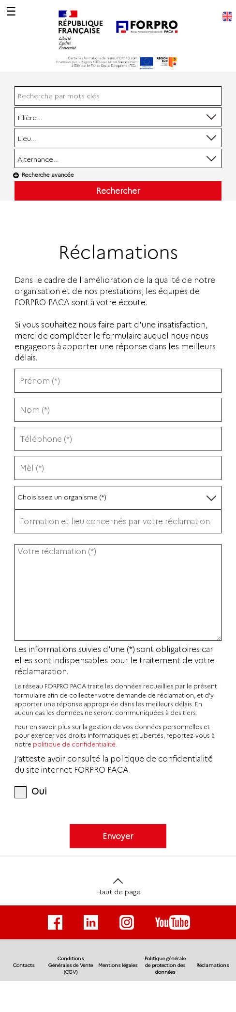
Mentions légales (117, 965)
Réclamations (212, 965)
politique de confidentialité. (75, 744)
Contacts (23, 965)
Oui (30, 791)
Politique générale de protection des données (165, 965)
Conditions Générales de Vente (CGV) (70, 965)
